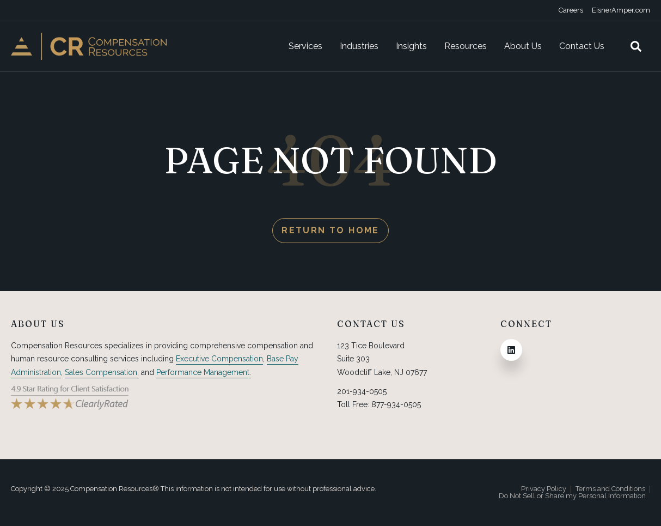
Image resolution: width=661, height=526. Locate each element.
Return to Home (330, 230)
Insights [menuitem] (411, 46)
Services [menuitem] (305, 46)
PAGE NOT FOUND (330, 160)
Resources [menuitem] (465, 46)
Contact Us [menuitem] (581, 46)
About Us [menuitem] (523, 46)
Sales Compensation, (102, 372)
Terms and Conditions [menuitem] (610, 489)
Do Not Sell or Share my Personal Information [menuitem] (572, 496)
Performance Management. (203, 372)
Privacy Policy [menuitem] (543, 489)
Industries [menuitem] (359, 46)
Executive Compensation (219, 358)
